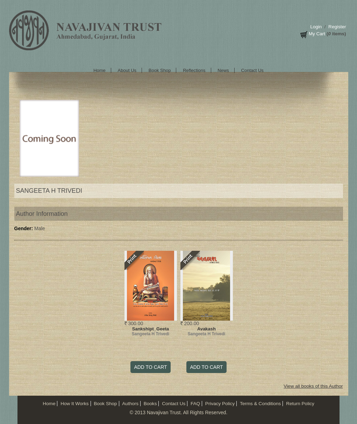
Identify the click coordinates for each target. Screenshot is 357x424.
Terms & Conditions (260, 403)
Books (150, 403)
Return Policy (300, 403)
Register (337, 26)
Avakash (206, 328)
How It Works (74, 403)
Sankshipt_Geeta (150, 328)
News (223, 70)
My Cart (317, 33)
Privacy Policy (220, 403)
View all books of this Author (313, 386)
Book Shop (160, 70)
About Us (127, 70)
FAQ (195, 403)
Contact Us (252, 70)
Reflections (194, 70)
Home (99, 70)
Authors (130, 403)
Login (316, 26)
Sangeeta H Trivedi (150, 333)
